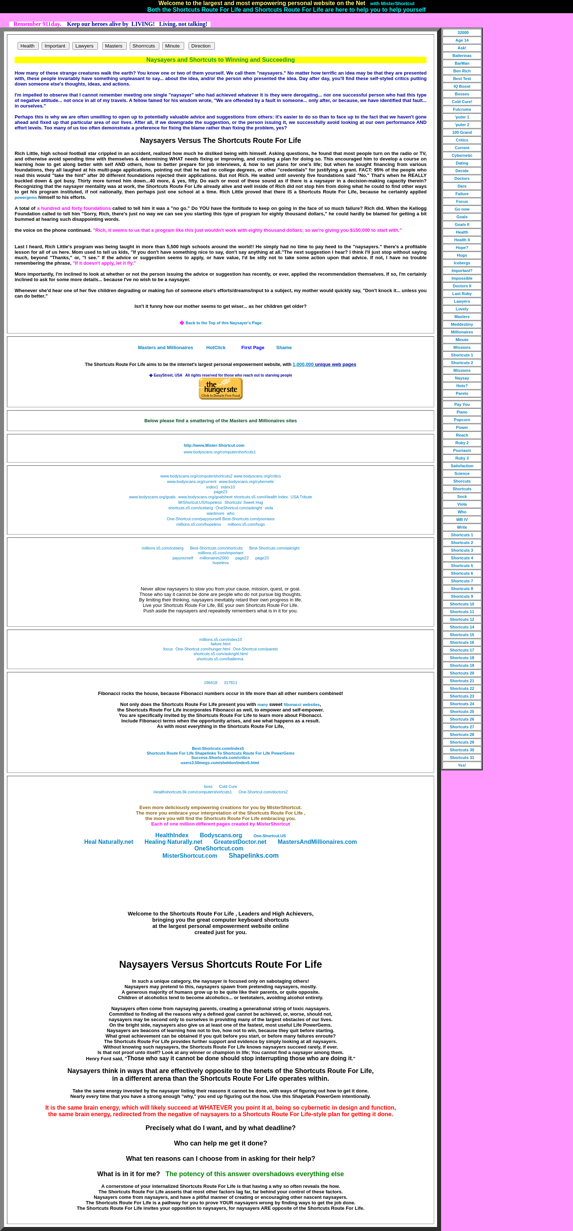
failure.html (221, 644)
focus (168, 649)
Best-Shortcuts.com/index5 (218, 748)
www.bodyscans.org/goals (152, 497)
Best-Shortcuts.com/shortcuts (216, 548)
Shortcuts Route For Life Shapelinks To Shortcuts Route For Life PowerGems (220, 753)
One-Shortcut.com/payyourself (194, 519)
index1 (212, 487)
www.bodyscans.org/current (191, 481)
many (262, 704)
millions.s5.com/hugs (246, 524)
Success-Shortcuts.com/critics (220, 757)
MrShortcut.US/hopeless (200, 502)
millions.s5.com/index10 (220, 639)
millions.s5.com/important (220, 553)
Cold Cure (228, 786)
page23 (220, 492)
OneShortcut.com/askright (239, 508)
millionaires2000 (214, 558)
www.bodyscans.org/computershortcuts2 (196, 476)
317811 (231, 682)
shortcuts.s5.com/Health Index (261, 497)
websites (311, 704)
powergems (26, 197)
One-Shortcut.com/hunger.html (202, 649)
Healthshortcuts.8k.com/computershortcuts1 (192, 792)
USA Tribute (301, 497)
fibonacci (292, 704)
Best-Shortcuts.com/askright (274, 548)
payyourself (182, 558)
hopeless (221, 562)
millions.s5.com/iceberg (162, 548)
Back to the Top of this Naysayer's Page (224, 323)
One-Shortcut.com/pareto (255, 649)
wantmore (215, 513)
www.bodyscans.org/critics (257, 476)
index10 (228, 487)
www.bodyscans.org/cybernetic (246, 481)
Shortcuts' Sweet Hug (243, 502)
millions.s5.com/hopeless (198, 524)
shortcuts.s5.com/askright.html (220, 654)
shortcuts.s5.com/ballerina (220, 659)
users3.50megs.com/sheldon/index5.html (220, 762)
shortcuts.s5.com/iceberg (190, 508)
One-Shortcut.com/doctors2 (263, 792)
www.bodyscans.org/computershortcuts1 (220, 452)
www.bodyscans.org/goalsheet (205, 497)
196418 (210, 682)
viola (269, 508)
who (230, 513)
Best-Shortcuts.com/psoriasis (248, 519)
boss (208, 786)
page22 (242, 558)
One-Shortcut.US (270, 836)
